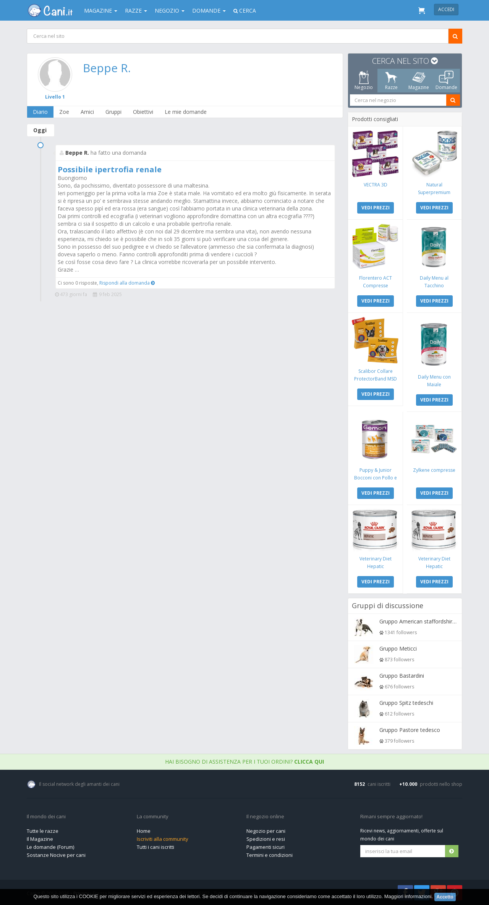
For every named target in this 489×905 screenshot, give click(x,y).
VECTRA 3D (375, 184)
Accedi (446, 9)
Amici (87, 111)
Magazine (100, 10)
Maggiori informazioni (408, 896)
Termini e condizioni (269, 855)
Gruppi (113, 111)
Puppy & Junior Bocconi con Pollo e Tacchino (375, 478)
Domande (209, 10)
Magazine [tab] (418, 81)
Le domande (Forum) (50, 846)
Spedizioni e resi (265, 838)
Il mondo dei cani (46, 817)
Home (144, 830)
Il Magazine (40, 838)
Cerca (244, 10)
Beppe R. (107, 68)
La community (152, 817)
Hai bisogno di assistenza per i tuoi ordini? (244, 761)
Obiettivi (143, 111)
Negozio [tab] (364, 81)
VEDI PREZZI (375, 207)
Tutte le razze (42, 830)
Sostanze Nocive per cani (56, 855)
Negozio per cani (265, 830)
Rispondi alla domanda (127, 283)
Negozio (170, 10)
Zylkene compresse (434, 470)
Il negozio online (265, 817)
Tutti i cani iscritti (155, 846)
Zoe (64, 111)
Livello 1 (55, 97)
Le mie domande (186, 111)
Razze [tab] (391, 81)
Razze (136, 10)
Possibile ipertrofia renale (110, 169)
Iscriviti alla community (162, 838)
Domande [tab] (446, 81)
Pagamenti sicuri (265, 846)
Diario (40, 111)
